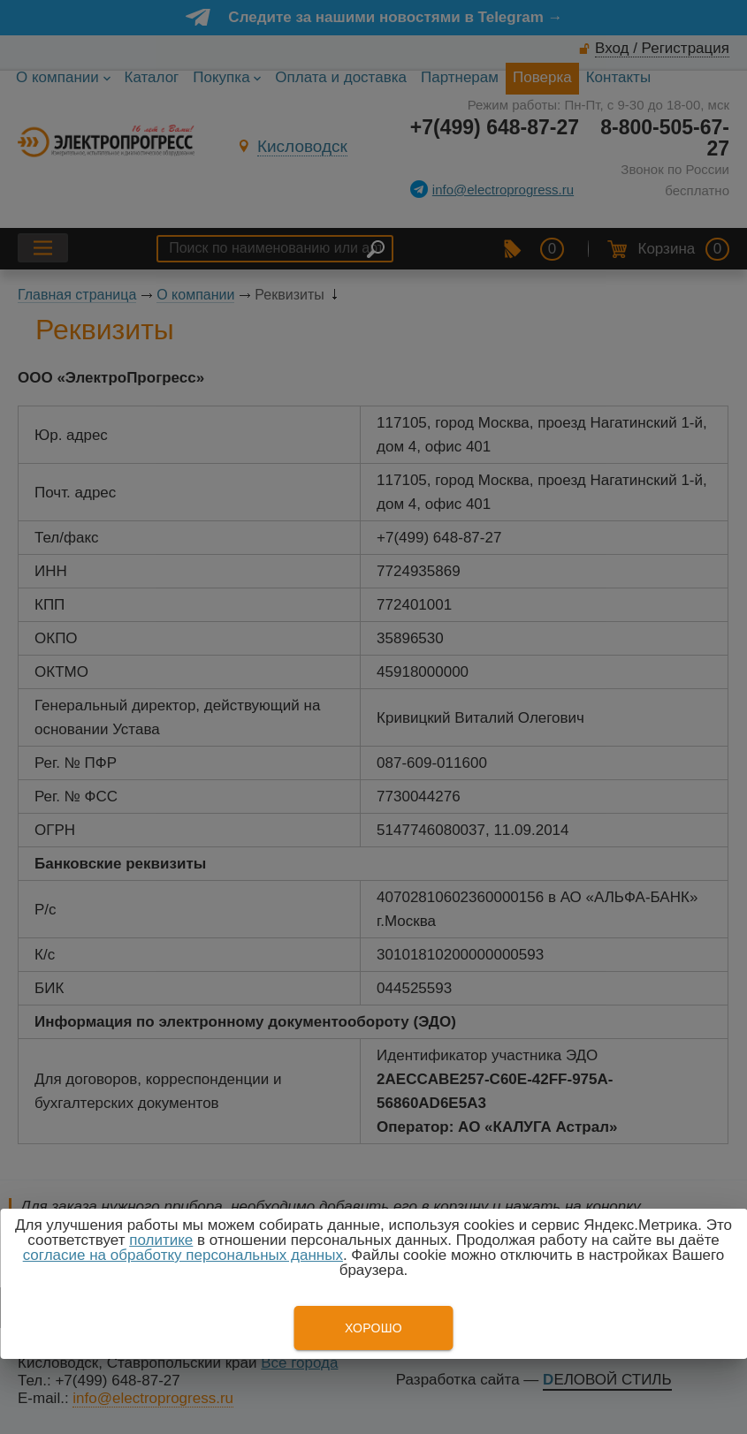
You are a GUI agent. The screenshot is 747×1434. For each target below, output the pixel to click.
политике (161, 1240)
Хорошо (373, 1328)
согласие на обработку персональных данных (183, 1255)
